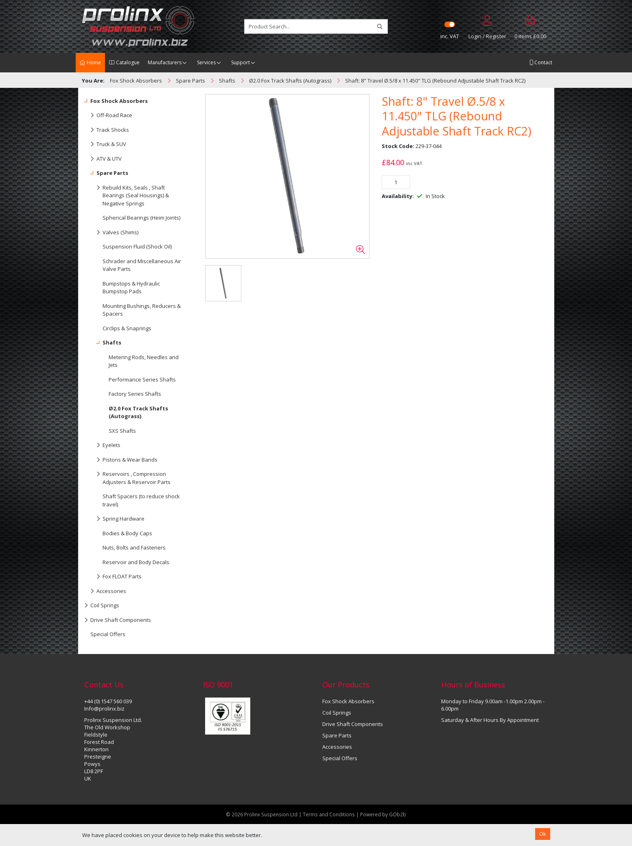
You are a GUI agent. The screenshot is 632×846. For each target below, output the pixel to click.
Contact (540, 62)
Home (90, 62)
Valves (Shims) (111, 232)
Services (206, 62)
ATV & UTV (103, 159)
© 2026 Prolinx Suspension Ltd (261, 814)
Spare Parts (106, 173)
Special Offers (107, 634)
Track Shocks (106, 130)
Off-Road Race (108, 115)
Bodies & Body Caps (127, 533)
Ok (542, 833)
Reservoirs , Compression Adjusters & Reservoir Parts (127, 476)
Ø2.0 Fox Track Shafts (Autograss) (138, 412)
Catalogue (124, 62)
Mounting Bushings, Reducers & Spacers (142, 310)
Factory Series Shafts (135, 393)
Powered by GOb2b (383, 814)
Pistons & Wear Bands (120, 460)
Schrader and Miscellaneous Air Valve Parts (142, 265)
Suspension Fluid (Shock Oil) (137, 246)
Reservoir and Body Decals (136, 562)
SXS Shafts (122, 430)
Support (240, 62)
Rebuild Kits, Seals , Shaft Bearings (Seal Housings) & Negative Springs (126, 194)
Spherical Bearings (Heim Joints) (141, 217)
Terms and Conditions (329, 814)
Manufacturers (165, 62)
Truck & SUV (105, 144)
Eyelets (102, 445)
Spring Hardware (114, 519)
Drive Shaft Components (117, 620)
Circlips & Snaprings (127, 328)
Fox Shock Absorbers (116, 101)
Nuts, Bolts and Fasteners (134, 547)
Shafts (102, 343)
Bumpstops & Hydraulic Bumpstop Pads (131, 287)
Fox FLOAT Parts (113, 576)
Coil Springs (101, 605)
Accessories (105, 591)
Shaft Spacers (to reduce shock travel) (141, 500)
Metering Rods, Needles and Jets (144, 361)
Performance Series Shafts (142, 379)
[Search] (379, 26)
